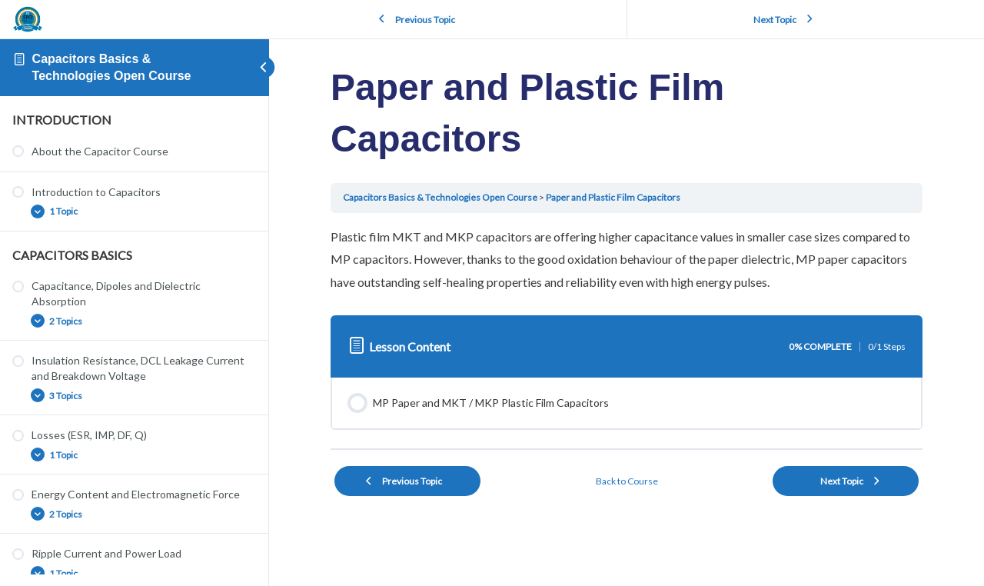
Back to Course (627, 481)
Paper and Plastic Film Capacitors (613, 197)
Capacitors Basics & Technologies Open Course (440, 197)
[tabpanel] (626, 259)
